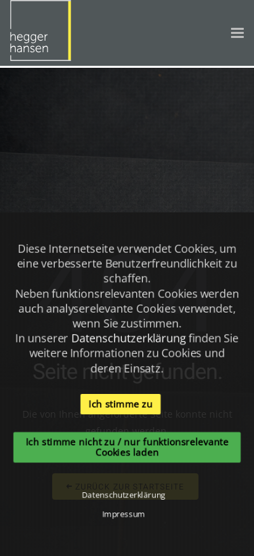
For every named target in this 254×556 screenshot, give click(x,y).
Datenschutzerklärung (128, 337)
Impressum (123, 514)
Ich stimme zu (120, 403)
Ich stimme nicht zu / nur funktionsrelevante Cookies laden (127, 447)
